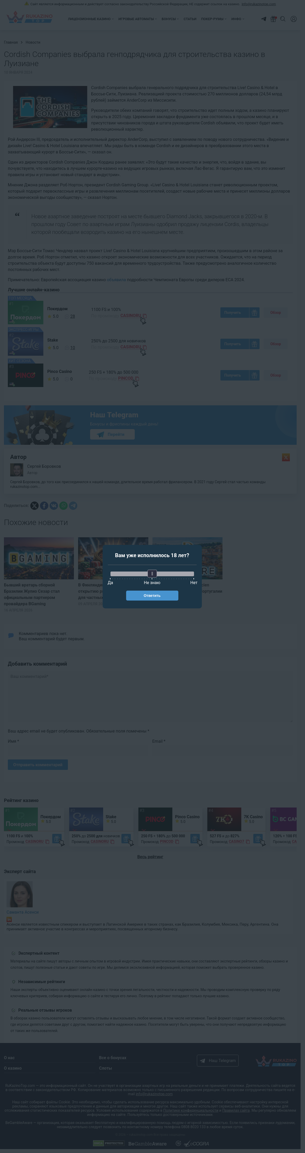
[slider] (152, 573)
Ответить (152, 595)
